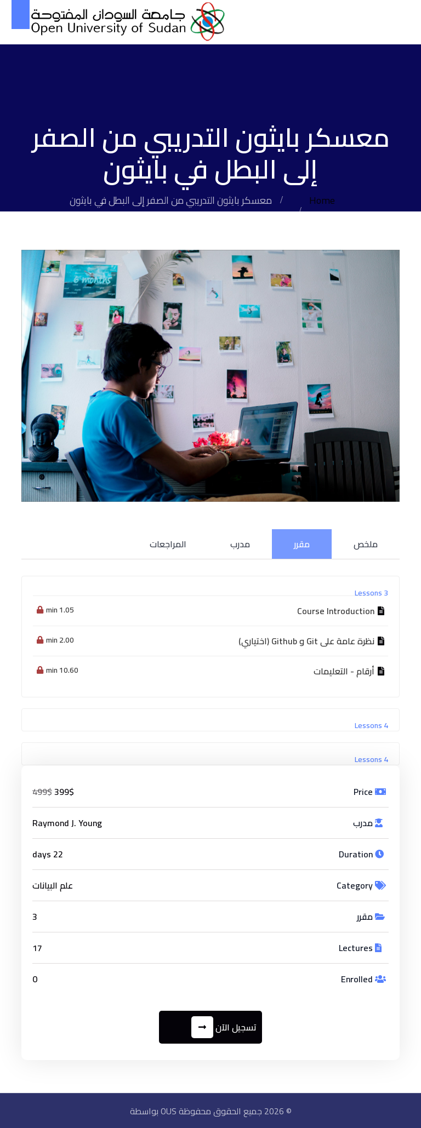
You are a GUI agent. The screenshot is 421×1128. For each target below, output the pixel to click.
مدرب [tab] (240, 543)
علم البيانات (52, 885)
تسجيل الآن (224, 1027)
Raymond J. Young (67, 822)
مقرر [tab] (302, 543)
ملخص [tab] (366, 543)
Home (322, 200)
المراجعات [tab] (168, 543)
